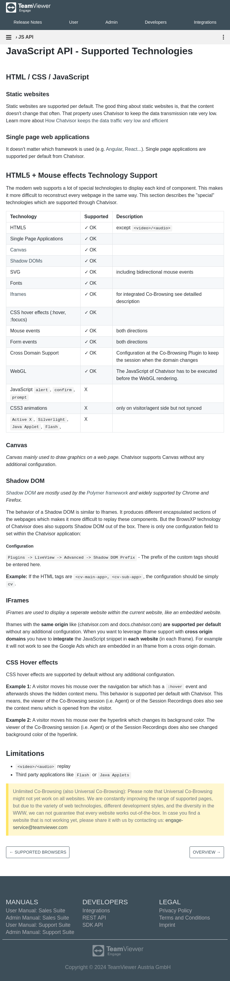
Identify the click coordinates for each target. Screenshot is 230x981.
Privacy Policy (175, 911)
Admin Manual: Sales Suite (37, 918)
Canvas (18, 249)
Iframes (18, 294)
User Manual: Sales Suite (35, 911)
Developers (156, 22)
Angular (114, 149)
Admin (111, 22)
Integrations (96, 911)
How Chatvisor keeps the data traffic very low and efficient (106, 120)
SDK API (92, 925)
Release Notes (27, 22)
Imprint (167, 925)
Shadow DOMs (26, 260)
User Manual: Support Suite (38, 925)
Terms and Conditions (184, 918)
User (73, 22)
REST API (94, 918)
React (131, 149)
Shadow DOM (21, 492)
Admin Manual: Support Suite (40, 932)
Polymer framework (107, 492)
